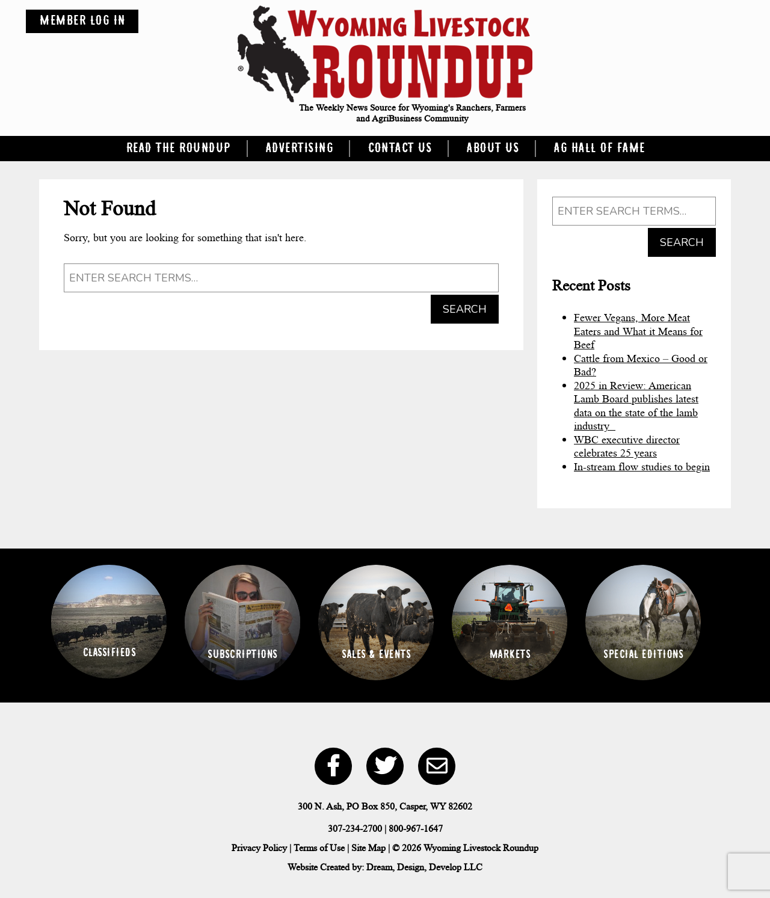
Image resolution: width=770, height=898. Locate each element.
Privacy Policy (259, 847)
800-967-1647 (416, 828)
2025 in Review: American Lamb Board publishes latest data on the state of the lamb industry (636, 406)
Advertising (299, 148)
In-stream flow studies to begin (642, 467)
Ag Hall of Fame (599, 148)
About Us (492, 148)
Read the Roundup (178, 148)
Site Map (368, 847)
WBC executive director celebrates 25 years (627, 446)
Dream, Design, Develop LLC (424, 867)
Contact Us (399, 148)
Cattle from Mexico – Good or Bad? (640, 365)
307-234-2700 (355, 828)
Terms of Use (319, 847)
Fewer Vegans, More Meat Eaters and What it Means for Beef (638, 331)
